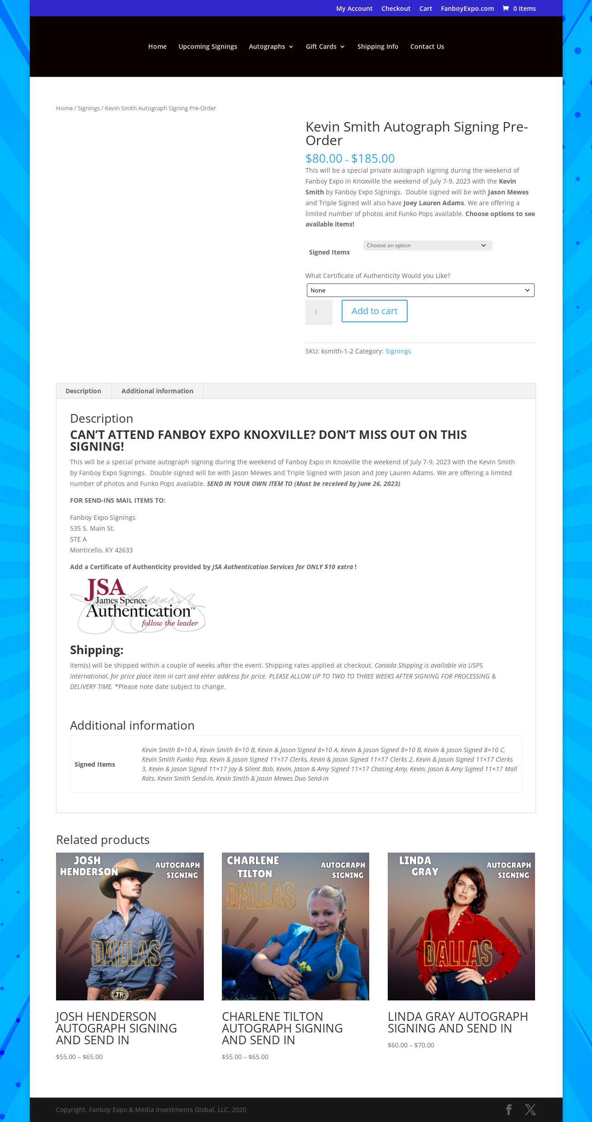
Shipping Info (378, 47)
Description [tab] (83, 391)
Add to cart (375, 311)
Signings (89, 108)
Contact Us (427, 47)
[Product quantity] (319, 312)
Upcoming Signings (208, 47)
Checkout (396, 9)
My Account (354, 9)
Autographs (267, 47)
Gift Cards (321, 47)
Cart (425, 9)
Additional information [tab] (157, 391)
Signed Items (329, 252)
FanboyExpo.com (467, 9)
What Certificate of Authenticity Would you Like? (377, 275)
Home (157, 47)
